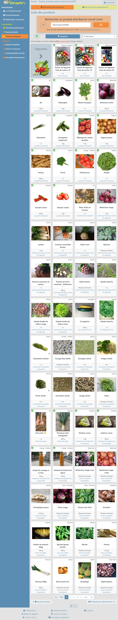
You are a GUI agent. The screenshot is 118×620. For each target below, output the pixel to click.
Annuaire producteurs (13, 28)
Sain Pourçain (63, 76)
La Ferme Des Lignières (85, 216)
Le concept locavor (12, 11)
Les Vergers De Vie (84, 330)
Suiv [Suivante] (86, 597)
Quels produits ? (41, 602)
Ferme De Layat (40, 441)
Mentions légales (29, 614)
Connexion (109, 2)
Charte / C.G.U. (29, 617)
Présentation (29, 610)
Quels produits (10, 32)
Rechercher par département (95, 7)
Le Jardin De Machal (41, 111)
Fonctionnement (11, 15)
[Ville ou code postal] (71, 24)
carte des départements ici (89, 29)
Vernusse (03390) (63, 41)
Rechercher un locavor (13, 19)
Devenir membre (11, 44)
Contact (88, 610)
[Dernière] (91, 597)
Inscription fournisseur (14, 57)
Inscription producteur (59, 617)
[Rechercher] (101, 24)
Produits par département (101, 602)
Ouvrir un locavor (11, 49)
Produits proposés (12, 36)
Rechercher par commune (52, 7)
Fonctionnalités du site (14, 53)
